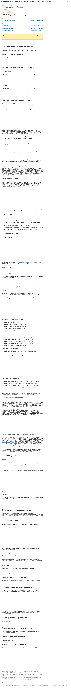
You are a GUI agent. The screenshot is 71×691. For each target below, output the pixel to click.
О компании (5, 689)
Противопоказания (5, 23)
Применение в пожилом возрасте (8, 30)
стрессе (27, 105)
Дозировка (33, 23)
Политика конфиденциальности (64, 689)
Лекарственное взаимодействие (37, 25)
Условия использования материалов (36, 689)
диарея (8, 442)
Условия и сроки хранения (7, 31)
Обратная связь (45, 689)
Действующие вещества (35, 18)
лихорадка (4, 442)
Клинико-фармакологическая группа (9, 18)
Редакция (28, 689)
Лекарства (4, 5)
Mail (1, 689)
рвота (16, 442)
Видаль (3, 675)
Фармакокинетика (5, 22)
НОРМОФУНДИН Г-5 (10, 5)
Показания (33, 22)
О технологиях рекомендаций (53, 689)
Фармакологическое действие (37, 20)
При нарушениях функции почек (37, 28)
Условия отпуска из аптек (36, 30)
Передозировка (5, 25)
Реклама (9, 689)
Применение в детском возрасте (8, 28)
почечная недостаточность (22, 262)
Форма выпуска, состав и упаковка (9, 20)
